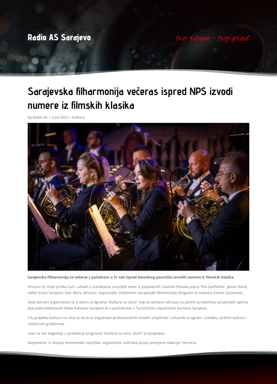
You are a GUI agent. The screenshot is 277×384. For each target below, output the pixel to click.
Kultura (78, 117)
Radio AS (40, 117)
